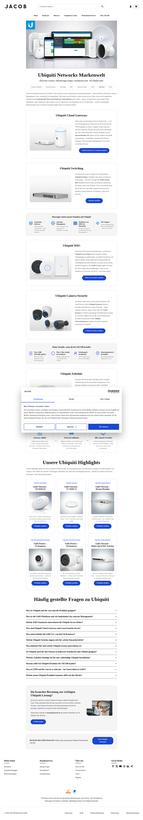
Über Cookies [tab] (105, 399)
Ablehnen (39, 427)
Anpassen (71, 427)
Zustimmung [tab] (38, 399)
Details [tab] (71, 399)
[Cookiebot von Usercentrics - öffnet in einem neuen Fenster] (109, 391)
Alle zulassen (103, 427)
